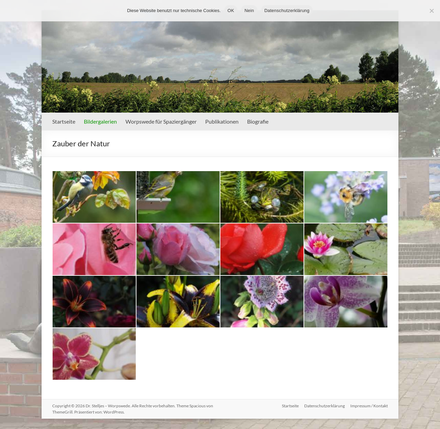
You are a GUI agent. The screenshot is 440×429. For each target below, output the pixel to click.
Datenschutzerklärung (324, 405)
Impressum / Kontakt (369, 405)
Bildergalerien (100, 121)
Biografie (257, 121)
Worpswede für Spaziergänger (161, 121)
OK (231, 10)
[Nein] (431, 10)
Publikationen (222, 121)
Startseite (63, 121)
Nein (249, 10)
